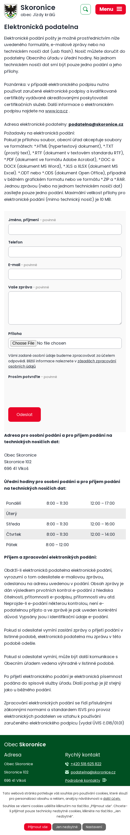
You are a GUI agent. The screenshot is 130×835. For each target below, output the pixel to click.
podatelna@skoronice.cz (96, 124)
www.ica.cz (56, 111)
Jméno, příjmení (32, 220)
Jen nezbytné (67, 827)
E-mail (22, 264)
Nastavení (94, 827)
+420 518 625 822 (86, 764)
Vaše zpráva (28, 287)
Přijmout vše (38, 827)
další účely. (112, 798)
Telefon (15, 242)
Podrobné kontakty (82, 780)
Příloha (15, 333)
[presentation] (43, 390)
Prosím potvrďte (32, 376)
